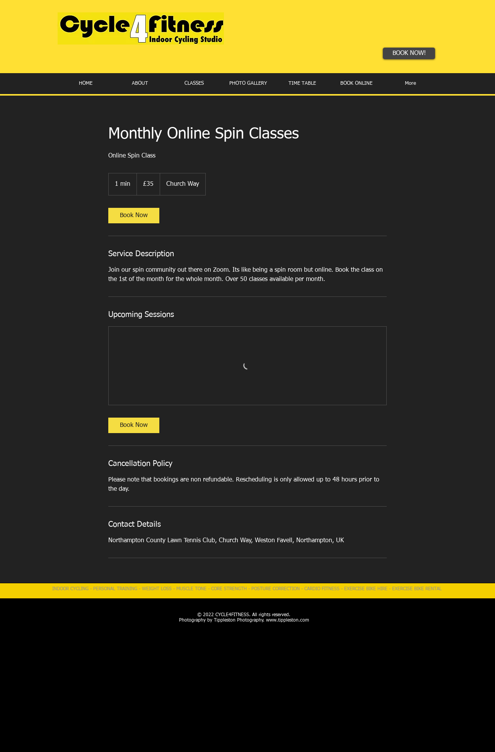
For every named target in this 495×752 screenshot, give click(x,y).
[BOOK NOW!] (409, 53)
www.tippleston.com (287, 620)
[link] (133, 215)
